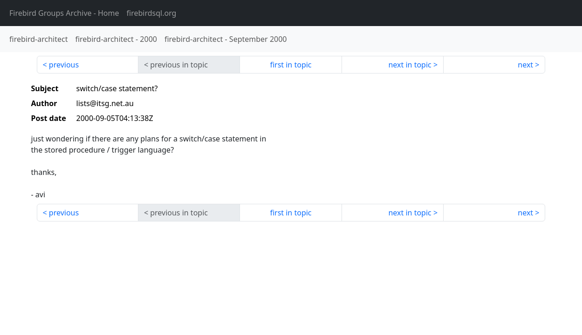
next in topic (409, 65)
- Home (64, 13)
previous (64, 65)
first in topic (290, 65)
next (525, 65)
